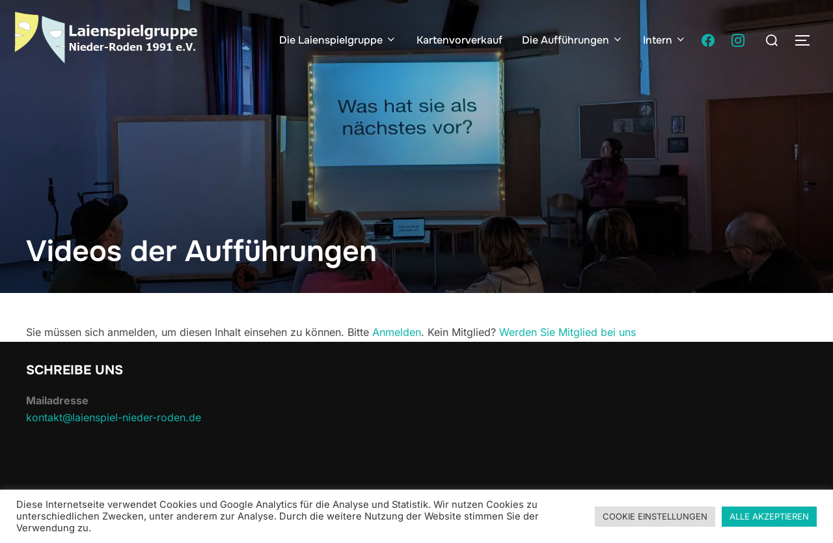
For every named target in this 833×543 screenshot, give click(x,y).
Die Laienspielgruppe (338, 40)
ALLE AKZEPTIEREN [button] (769, 516)
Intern (665, 40)
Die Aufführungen (572, 40)
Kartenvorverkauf (459, 40)
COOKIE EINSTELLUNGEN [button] (655, 516)
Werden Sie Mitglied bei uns (567, 332)
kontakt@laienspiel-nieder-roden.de (113, 417)
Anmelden (396, 332)
